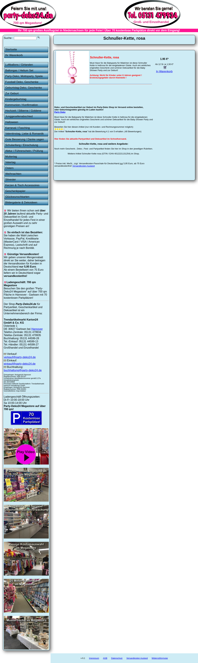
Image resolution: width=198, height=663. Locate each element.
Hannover (37, 328)
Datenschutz (116, 658)
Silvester (10, 179)
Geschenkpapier (15, 191)
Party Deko (60, 112)
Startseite (11, 49)
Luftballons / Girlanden (19, 64)
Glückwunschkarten (17, 196)
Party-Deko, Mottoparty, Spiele (24, 76)
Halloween (11, 122)
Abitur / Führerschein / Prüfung (24, 150)
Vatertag (10, 162)
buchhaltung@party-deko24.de (23, 370)
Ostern (9, 168)
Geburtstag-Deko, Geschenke (23, 87)
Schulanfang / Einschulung (21, 145)
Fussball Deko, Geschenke (21, 81)
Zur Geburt (12, 93)
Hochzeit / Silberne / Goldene (23, 110)
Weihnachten (13, 173)
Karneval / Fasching (17, 127)
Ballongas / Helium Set (19, 70)
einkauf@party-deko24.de (20, 363)
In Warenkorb (164, 70)
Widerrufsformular (160, 658)
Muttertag (11, 156)
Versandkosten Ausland (83, 166)
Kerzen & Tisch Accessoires (22, 185)
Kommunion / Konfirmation (21, 104)
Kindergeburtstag (15, 99)
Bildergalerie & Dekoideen (21, 202)
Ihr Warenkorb (14, 55)
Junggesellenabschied (19, 116)
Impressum (94, 658)
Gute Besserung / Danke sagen (24, 139)
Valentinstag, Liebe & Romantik (24, 133)
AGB (105, 658)
